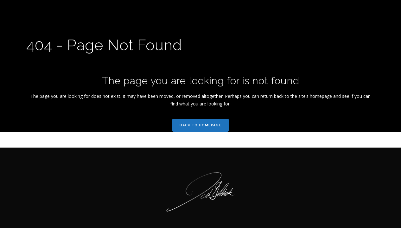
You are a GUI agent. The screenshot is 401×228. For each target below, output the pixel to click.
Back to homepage (200, 125)
